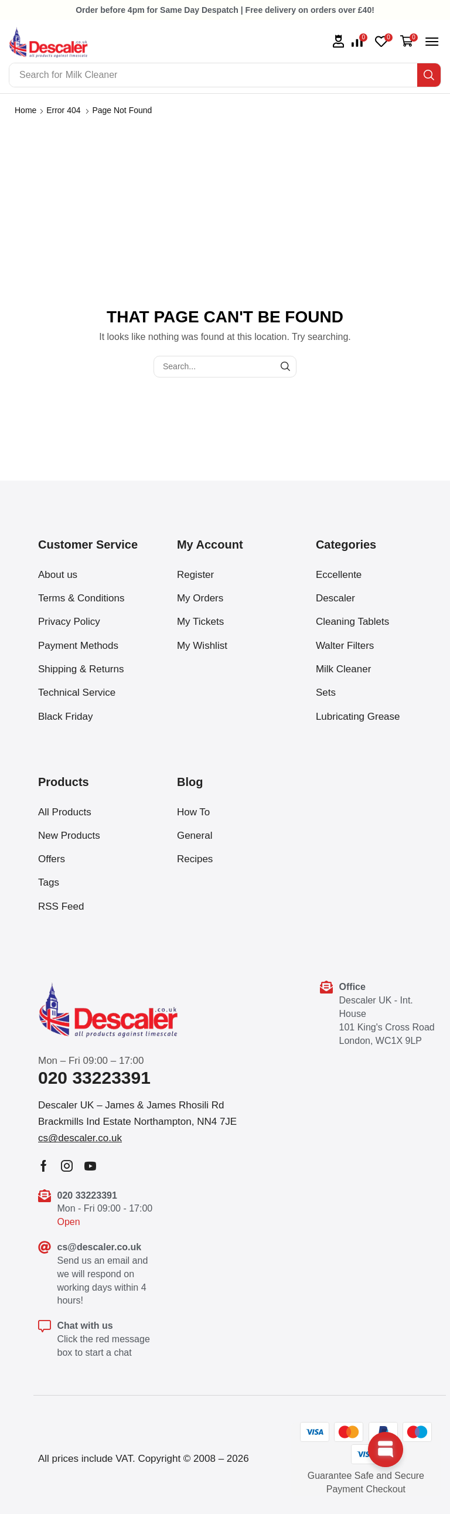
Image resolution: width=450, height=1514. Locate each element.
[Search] (429, 75)
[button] (359, 41)
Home (25, 110)
